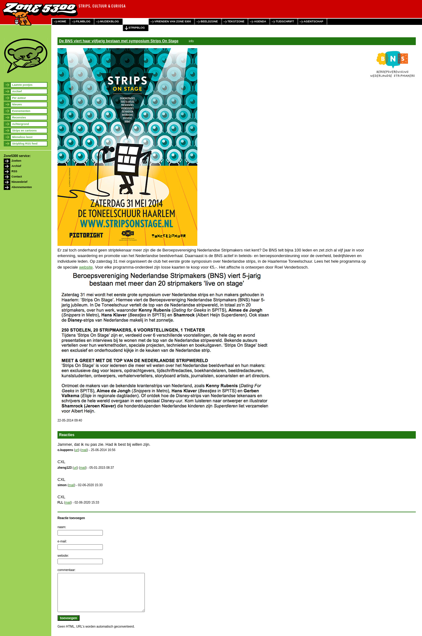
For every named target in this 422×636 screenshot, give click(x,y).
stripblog (137, 27)
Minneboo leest (22, 137)
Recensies (19, 117)
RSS (14, 171)
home (62, 21)
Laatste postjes (22, 84)
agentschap (313, 21)
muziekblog (109, 21)
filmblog (83, 21)
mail (84, 450)
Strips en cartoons (24, 130)
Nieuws (17, 104)
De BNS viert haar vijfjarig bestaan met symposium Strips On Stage (118, 41)
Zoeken (16, 160)
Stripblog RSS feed (25, 143)
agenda (260, 21)
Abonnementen (21, 187)
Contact (16, 176)
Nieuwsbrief (19, 181)
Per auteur (19, 97)
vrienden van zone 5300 (172, 21)
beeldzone (209, 21)
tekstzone (236, 21)
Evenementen (21, 111)
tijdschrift (285, 21)
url (76, 450)
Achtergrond (20, 124)
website (86, 267)
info (191, 41)
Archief (17, 91)
